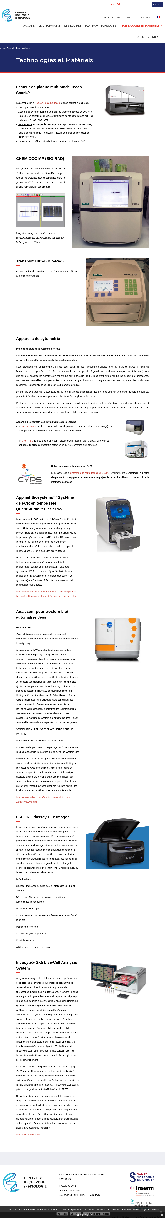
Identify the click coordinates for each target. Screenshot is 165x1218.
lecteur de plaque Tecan (48, 103)
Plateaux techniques (100, 25)
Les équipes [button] (72, 25)
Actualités (145, 17)
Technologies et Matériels (141, 25)
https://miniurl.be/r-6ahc (28, 1134)
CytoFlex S (27, 440)
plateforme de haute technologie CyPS (89, 473)
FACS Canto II (28, 426)
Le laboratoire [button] (49, 25)
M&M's (130, 17)
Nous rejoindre (149, 37)
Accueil (28, 25)
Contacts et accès (112, 17)
